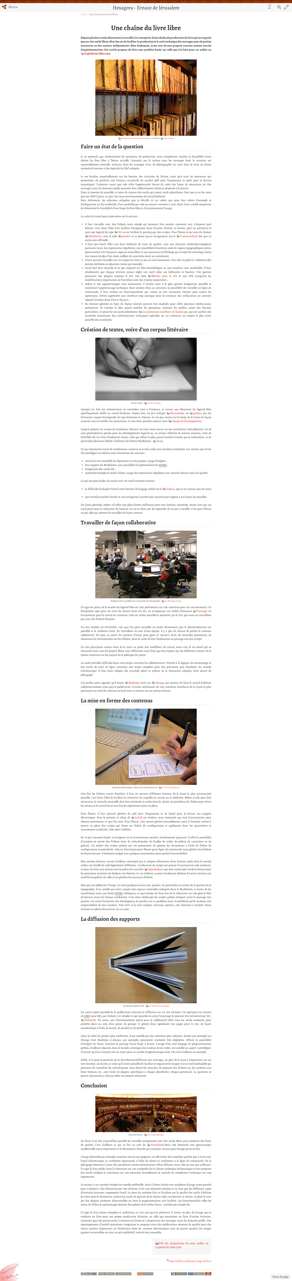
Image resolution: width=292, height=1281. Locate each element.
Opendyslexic (155, 869)
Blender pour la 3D (163, 276)
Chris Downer (169, 138)
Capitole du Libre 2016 (97, 53)
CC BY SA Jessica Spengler (159, 1006)
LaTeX (138, 817)
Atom (160, 441)
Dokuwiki (90, 1020)
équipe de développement (187, 421)
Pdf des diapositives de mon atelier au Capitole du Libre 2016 (181, 1245)
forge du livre (204, 1261)
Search (279, 7)
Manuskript (177, 413)
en (269, 7)
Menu (10, 6)
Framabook (157, 1145)
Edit (286, 7)
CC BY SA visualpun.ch (171, 787)
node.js (170, 489)
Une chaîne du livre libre (103, 14)
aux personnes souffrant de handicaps (165, 312)
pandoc (126, 236)
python (197, 413)
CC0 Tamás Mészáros (156, 1134)
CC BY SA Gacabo (154, 403)
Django (159, 683)
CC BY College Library (173, 601)
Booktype (134, 683)
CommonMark (189, 236)
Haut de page (280, 1277)
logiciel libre (176, 1261)
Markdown (95, 236)
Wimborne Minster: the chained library (136, 138)
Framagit (201, 611)
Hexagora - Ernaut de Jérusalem (146, 7)
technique (190, 1261)
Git (120, 232)
